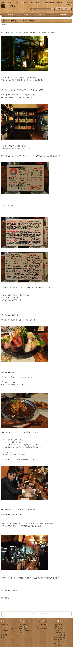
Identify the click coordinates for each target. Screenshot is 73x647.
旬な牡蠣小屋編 (58, 639)
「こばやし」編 (58, 624)
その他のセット (5, 630)
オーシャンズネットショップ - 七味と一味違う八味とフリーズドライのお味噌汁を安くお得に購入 (8, 5)
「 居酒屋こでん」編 (59, 630)
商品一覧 (10, 14)
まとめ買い (4, 633)
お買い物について (28, 14)
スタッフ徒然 (57, 646)
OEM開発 (39, 626)
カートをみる (64, 9)
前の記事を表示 (43, 614)
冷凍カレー (4, 637)
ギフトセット (4, 626)
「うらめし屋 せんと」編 (60, 628)
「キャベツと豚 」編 (59, 635)
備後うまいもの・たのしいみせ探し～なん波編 (19, 21)
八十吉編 (56, 643)
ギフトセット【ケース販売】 (9, 628)
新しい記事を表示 (30, 614)
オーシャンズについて (45, 14)
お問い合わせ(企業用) (42, 628)
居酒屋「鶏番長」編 (59, 637)
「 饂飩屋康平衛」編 (59, 633)
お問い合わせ (22, 633)
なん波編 (56, 641)
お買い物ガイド (23, 624)
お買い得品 (4, 635)
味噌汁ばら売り (5, 624)
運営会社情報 (22, 628)
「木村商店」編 (58, 626)
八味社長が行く (62, 14)
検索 (53, 9)
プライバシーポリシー (25, 630)
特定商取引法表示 (23, 626)
